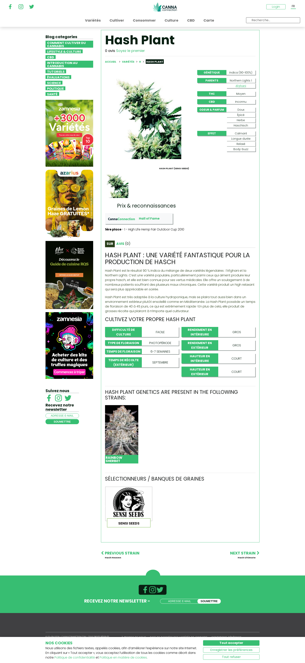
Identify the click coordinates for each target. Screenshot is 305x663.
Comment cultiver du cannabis (66, 44)
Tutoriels (56, 71)
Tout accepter (231, 643)
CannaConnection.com (164, 7)
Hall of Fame (149, 218)
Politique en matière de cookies (123, 657)
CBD (50, 57)
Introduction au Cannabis (62, 64)
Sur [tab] (110, 243)
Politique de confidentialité (74, 657)
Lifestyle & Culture (64, 51)
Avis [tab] (123, 243)
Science (54, 83)
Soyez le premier (130, 50)
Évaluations (58, 77)
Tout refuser (231, 657)
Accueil (110, 62)
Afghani (241, 86)
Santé (52, 94)
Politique (55, 88)
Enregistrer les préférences (231, 650)
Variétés (128, 62)
